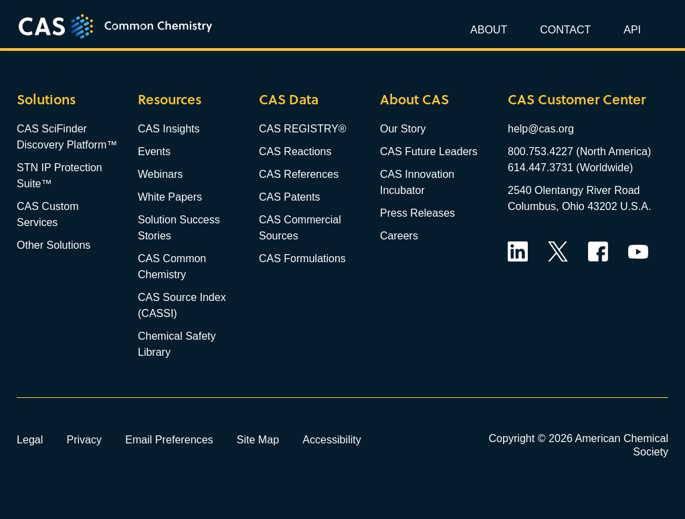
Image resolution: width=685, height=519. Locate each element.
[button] (630, 30)
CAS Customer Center (577, 99)
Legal (30, 439)
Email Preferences (169, 439)
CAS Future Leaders (429, 151)
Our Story (402, 128)
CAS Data (288, 99)
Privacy (84, 439)
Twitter (558, 251)
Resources (169, 99)
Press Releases (417, 213)
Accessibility (331, 439)
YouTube (638, 251)
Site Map (258, 439)
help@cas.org (541, 128)
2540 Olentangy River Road (574, 190)
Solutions (46, 99)
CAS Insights (168, 128)
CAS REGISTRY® (303, 128)
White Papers (170, 197)
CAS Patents (289, 197)
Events (154, 151)
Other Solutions (53, 245)
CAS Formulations (302, 258)
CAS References (298, 174)
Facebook (598, 251)
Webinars (160, 174)
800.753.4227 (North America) (579, 151)
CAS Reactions (295, 151)
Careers (399, 235)
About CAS (414, 99)
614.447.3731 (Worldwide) (570, 167)
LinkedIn (518, 251)
